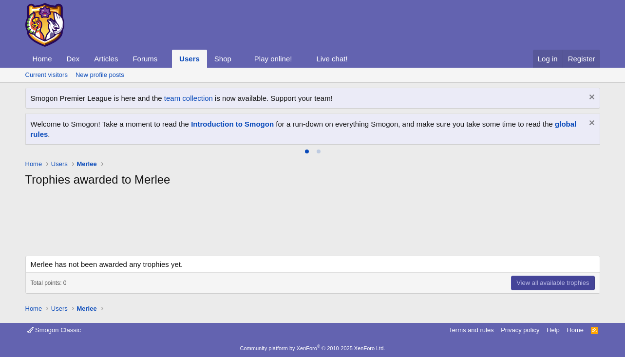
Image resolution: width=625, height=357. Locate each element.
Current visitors (46, 74)
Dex (73, 59)
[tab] (307, 151)
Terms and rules (471, 330)
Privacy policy (520, 330)
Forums (145, 59)
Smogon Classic (54, 330)
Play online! (273, 59)
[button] (165, 59)
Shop (222, 59)
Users (189, 59)
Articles (106, 59)
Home (42, 59)
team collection (188, 98)
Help (553, 330)
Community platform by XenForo (312, 348)
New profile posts (100, 74)
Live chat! (331, 59)
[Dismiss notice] (591, 98)
